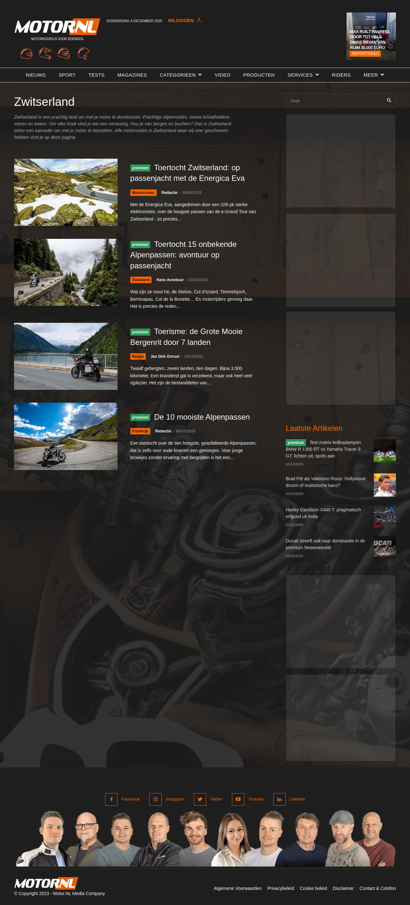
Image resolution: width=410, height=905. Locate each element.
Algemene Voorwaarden (237, 888)
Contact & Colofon (377, 888)
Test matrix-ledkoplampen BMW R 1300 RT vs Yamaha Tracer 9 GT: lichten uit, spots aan (323, 449)
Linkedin (297, 799)
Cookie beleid (313, 888)
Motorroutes (143, 192)
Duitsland (141, 280)
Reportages (365, 53)
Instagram (175, 799)
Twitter (216, 799)
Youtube (255, 799)
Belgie (138, 356)
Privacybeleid (280, 888)
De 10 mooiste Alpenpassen (202, 417)
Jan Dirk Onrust (165, 356)
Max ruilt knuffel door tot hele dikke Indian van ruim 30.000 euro (370, 39)
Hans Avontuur (170, 280)
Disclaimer (343, 888)
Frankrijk (140, 431)
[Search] (389, 101)
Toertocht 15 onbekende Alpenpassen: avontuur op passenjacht (183, 255)
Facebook (130, 799)
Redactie (169, 192)
